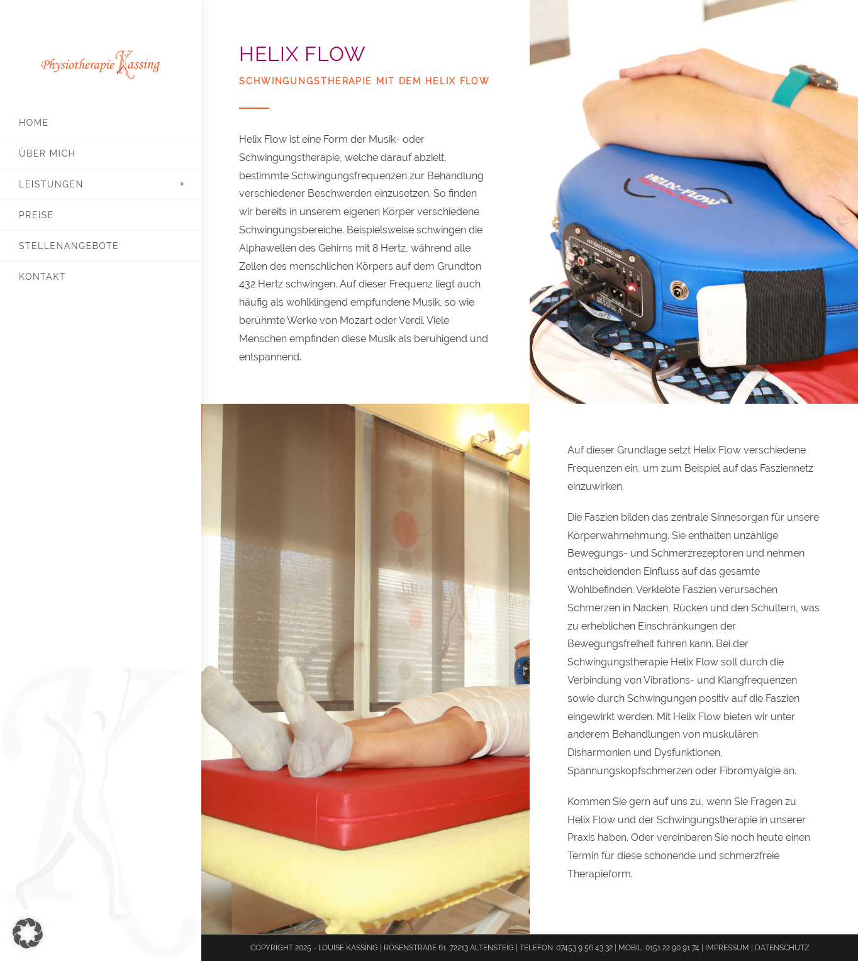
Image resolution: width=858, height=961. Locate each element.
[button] (27, 933)
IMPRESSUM (728, 947)
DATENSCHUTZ (782, 947)
